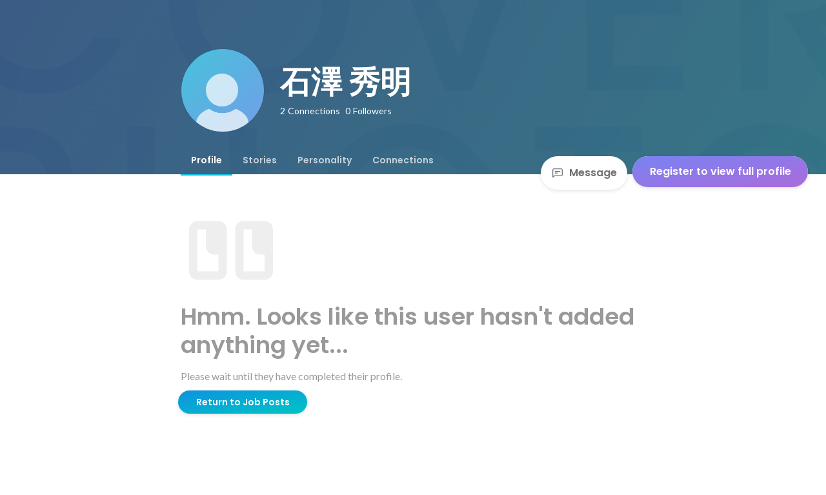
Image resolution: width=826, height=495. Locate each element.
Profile (206, 160)
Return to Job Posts (243, 402)
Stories (260, 160)
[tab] (206, 160)
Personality (324, 160)
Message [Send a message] (584, 172)
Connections (403, 160)
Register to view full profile (720, 171)
